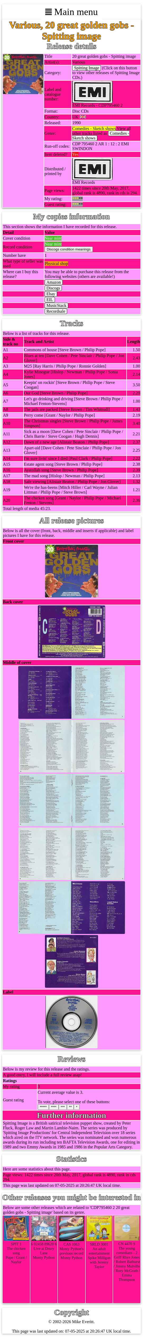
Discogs (53, 288)
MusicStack (57, 305)
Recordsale (56, 311)
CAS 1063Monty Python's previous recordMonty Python (71, 1249)
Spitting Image (86, 68)
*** (63, 1107)
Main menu (71, 12)
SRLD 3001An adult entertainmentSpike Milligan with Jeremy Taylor (99, 1253)
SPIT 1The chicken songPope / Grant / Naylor (16, 1250)
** (70, 1107)
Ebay (51, 294)
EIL (50, 299)
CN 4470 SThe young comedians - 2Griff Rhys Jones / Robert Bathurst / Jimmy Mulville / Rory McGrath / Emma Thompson (127, 1259)
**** (54, 1107)
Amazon (54, 282)
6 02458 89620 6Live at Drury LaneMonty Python (44, 1248)
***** (43, 1107)
